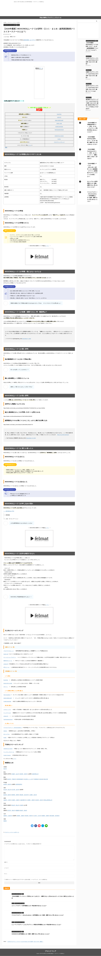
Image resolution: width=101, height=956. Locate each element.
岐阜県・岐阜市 (7, 794)
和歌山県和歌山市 (48, 800)
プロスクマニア (50, 951)
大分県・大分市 (37, 815)
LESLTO (59, 117)
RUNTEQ (59, 114)
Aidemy (5, 730)
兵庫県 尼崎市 (31, 800)
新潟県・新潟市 (7, 784)
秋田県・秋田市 (23, 774)
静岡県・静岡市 (15, 794)
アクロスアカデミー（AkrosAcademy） (13, 727)
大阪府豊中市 (23, 800)
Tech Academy (7, 694)
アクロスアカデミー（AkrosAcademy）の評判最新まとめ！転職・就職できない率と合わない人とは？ (38, 915)
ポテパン (6, 686)
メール (6, 868)
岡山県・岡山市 (15, 805)
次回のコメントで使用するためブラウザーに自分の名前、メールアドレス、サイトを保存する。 (27, 879)
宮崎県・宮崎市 (45, 815)
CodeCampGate (59, 126)
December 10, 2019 (31, 438)
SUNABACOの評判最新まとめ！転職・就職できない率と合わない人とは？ (31, 934)
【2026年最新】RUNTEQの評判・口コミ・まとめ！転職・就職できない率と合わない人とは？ (92, 140)
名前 (5, 862)
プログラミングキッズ (59, 142)
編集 (6, 147)
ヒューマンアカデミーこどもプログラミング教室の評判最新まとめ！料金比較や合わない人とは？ (36, 924)
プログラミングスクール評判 (11, 832)
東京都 (41, 779)
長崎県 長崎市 (20, 815)
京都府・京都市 (15, 800)
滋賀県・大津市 (7, 800)
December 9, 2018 (26, 338)
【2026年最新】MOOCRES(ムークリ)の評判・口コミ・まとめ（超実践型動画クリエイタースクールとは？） (92, 46)
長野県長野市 (19, 784)
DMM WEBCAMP (59, 120)
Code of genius (7, 755)
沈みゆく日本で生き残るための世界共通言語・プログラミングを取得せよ (50, 953)
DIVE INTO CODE (8, 683)
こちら (29, 145)
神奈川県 (46, 779)
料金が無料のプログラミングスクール (50, 17)
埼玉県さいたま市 (28, 779)
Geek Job (6, 654)
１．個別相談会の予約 (9, 511)
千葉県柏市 (36, 779)
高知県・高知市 (23, 810)
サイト (5, 873)
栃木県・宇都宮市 (12, 779)
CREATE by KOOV (59, 135)
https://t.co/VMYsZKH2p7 (63, 434)
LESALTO (6, 664)
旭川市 (5, 768)
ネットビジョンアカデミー (10, 657)
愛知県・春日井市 (24, 794)
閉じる (41, 68)
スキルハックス (7, 709)
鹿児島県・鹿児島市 (54, 815)
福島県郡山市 (35, 774)
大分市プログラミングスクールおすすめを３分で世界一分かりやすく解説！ (25, 941)
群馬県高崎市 (20, 779)
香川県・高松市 (11, 810)
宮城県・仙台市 (15, 774)
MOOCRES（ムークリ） (29, 40)
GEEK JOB (59, 123)
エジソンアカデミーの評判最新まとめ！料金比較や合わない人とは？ (29, 905)
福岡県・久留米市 (8, 815)
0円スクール (6, 667)
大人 (18, 832)
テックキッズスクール (9, 752)
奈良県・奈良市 (39, 800)
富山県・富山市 (7, 789)
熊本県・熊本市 (29, 815)
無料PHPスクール (8, 660)
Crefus (59, 139)
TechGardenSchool (59, 129)
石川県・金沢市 (15, 789)
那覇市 (5, 820)
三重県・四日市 (33, 794)
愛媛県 (17, 810)
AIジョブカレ (7, 734)
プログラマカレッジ (9, 650)
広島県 (21, 805)
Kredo (5, 737)
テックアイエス (7, 712)
